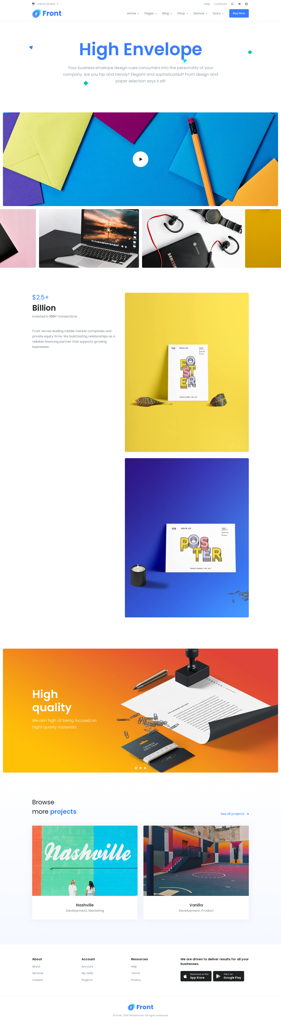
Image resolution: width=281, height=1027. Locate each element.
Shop (181, 13)
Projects (87, 980)
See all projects (235, 814)
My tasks (87, 973)
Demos (198, 13)
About (36, 966)
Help (207, 4)
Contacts (220, 4)
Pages (149, 13)
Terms (135, 973)
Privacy (136, 980)
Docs (217, 13)
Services (38, 973)
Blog (165, 13)
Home (131, 13)
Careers (37, 980)
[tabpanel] (140, 710)
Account (87, 966)
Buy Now (239, 13)
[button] (45, 4)
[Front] (46, 13)
